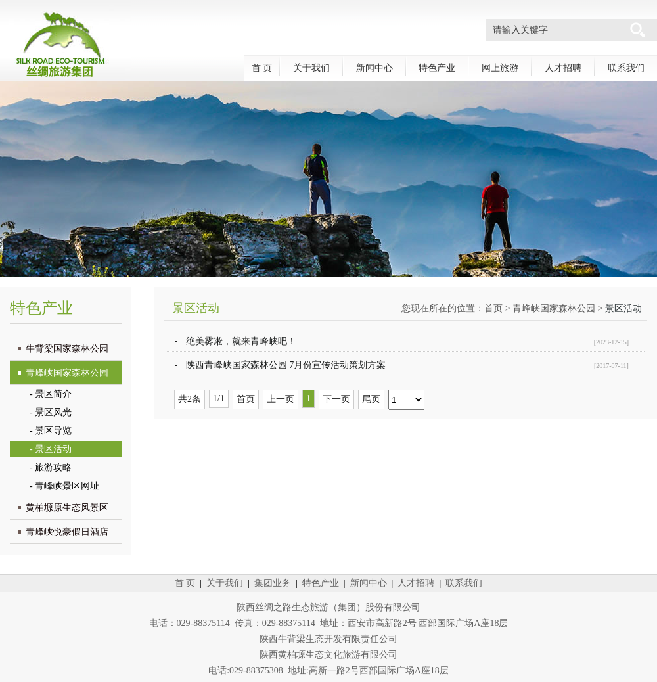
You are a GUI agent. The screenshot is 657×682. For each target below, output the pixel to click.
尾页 (371, 399)
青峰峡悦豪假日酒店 (67, 532)
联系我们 (626, 68)
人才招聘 (563, 68)
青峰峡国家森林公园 (67, 373)
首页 (493, 308)
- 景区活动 (51, 449)
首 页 (262, 68)
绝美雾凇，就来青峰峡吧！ (241, 341)
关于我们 (311, 68)
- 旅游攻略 (51, 467)
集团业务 (272, 583)
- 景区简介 (51, 394)
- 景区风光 (51, 412)
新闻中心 (374, 68)
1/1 (219, 398)
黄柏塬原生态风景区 (67, 507)
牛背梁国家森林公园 (67, 348)
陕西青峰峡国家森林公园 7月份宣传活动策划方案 (286, 365)
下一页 (336, 399)
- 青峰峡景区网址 (64, 486)
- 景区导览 (51, 431)
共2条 (189, 399)
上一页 (280, 399)
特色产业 (437, 68)
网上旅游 (500, 68)
